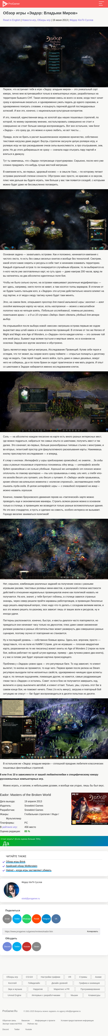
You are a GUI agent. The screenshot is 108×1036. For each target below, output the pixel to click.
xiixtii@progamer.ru (31, 898)
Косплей (12, 983)
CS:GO (29, 977)
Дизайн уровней (59, 983)
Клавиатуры (94, 995)
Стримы (83, 977)
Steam (36, 947)
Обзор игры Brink (15, 861)
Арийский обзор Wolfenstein (21, 866)
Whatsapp (27, 919)
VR (69, 977)
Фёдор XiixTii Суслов (81, 20)
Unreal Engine (14, 995)
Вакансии (26, 1021)
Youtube (26, 947)
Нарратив (38, 989)
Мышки (74, 995)
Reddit (36, 919)
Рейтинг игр (32, 1024)
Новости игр (29, 20)
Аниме (98, 977)
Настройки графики (50, 977)
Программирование (90, 989)
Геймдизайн (34, 983)
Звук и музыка (15, 989)
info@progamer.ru (73, 1011)
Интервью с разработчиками (46, 995)
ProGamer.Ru (9, 1011)
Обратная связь (9, 1021)
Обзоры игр (43, 20)
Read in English (11, 20)
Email (7, 919)
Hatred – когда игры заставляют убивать (28, 870)
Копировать (92, 930)
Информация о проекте (45, 1021)
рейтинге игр (9, 827)
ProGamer (11, 4)
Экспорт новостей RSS (12, 1024)
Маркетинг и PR (62, 989)
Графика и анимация (89, 983)
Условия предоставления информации (77, 1021)
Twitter (17, 919)
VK (56, 919)
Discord (7, 947)
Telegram (46, 919)
